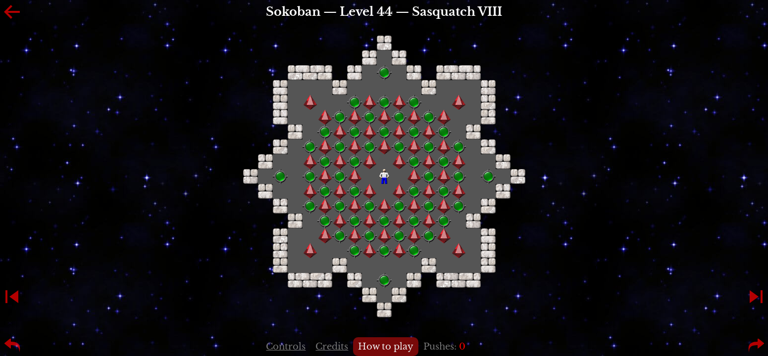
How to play (385, 346)
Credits (331, 346)
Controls (286, 346)
